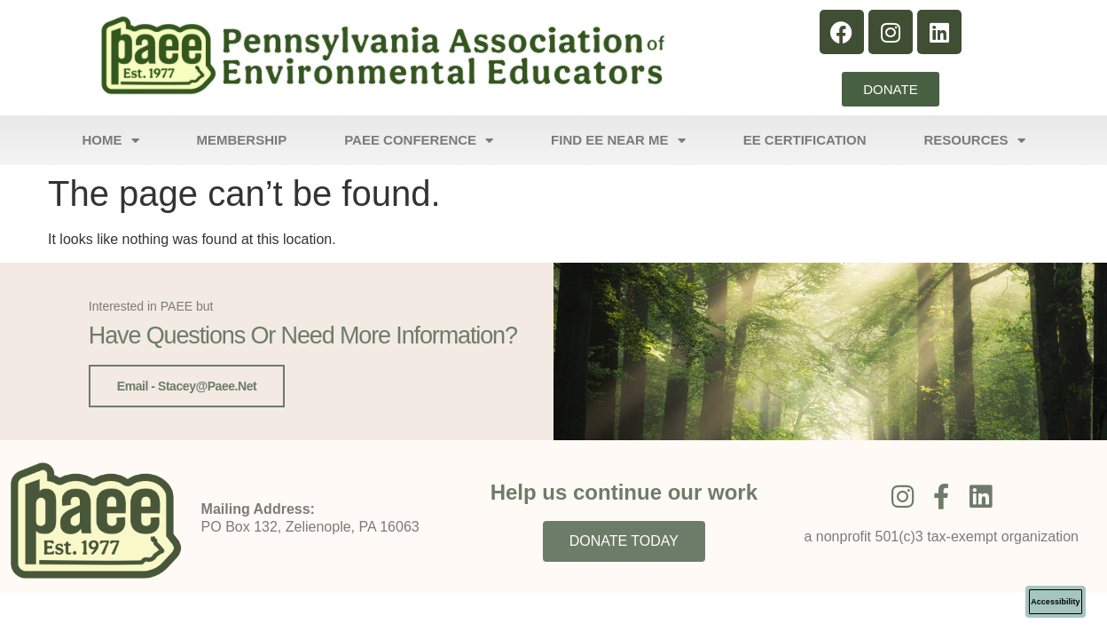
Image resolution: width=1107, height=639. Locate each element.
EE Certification (805, 139)
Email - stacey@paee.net (186, 386)
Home (110, 140)
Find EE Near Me (618, 140)
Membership (242, 139)
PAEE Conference (418, 140)
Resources (974, 140)
